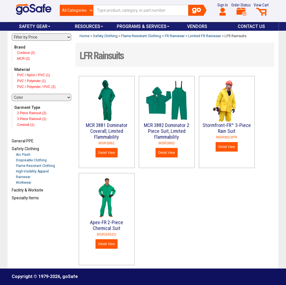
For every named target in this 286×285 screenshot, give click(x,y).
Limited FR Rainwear (204, 36)
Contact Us (251, 26)
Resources (89, 26)
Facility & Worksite (27, 190)
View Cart (261, 9)
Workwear (23, 183)
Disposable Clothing (31, 160)
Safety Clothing (25, 149)
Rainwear (23, 177)
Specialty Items (25, 198)
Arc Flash (23, 155)
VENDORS (197, 26)
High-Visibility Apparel (32, 171)
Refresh (22, 211)
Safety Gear (34, 26)
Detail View (106, 153)
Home (84, 36)
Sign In (222, 9)
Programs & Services (143, 26)
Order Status (241, 9)
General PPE (23, 141)
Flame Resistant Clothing (35, 166)
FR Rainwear (175, 36)
